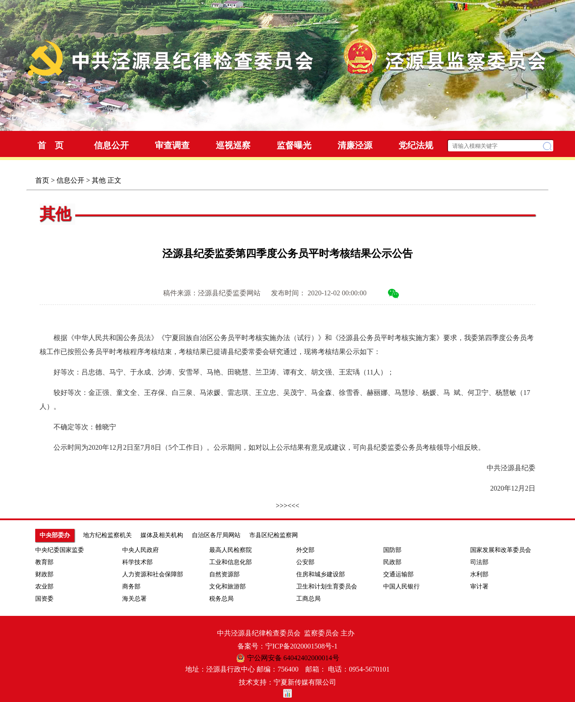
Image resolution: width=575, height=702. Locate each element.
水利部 (479, 574)
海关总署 (134, 598)
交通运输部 (398, 574)
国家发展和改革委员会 (500, 550)
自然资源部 (224, 574)
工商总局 (308, 598)
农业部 (44, 586)
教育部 (44, 562)
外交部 (305, 550)
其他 (99, 180)
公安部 (305, 562)
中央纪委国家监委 (59, 550)
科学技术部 (137, 562)
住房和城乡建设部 (320, 574)
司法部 (479, 562)
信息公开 (70, 180)
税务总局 (221, 598)
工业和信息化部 (230, 562)
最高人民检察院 (230, 550)
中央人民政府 (140, 550)
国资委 (44, 598)
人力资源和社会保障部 (152, 574)
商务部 (131, 586)
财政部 (44, 574)
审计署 (479, 586)
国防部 (392, 550)
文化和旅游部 (227, 586)
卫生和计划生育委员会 (326, 586)
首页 (42, 180)
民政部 (392, 562)
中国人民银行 (401, 586)
